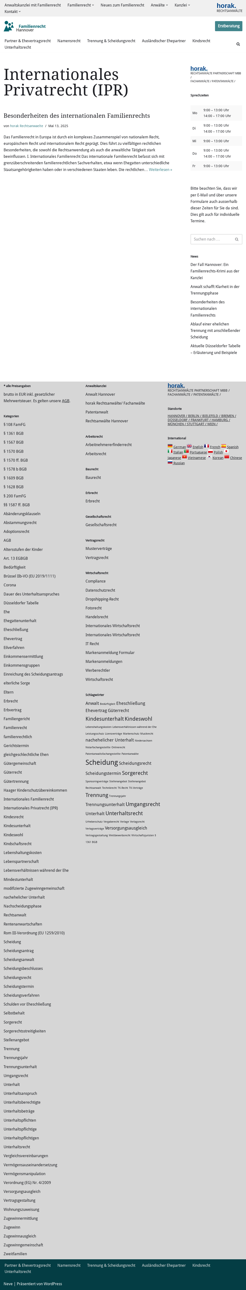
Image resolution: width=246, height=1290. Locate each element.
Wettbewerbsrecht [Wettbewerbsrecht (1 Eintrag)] (119, 835)
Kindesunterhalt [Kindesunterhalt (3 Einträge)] (105, 719)
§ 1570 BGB (14, 451)
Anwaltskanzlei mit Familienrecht (33, 5)
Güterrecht (13, 772)
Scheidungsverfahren (21, 995)
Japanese (174, 458)
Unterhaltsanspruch (20, 1093)
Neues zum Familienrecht (122, 5)
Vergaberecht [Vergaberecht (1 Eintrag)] (111, 821)
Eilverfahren (14, 647)
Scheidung (12, 942)
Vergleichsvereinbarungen (26, 1156)
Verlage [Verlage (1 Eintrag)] (124, 821)
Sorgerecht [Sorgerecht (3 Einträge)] (135, 773)
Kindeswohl (13, 835)
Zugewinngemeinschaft (23, 1245)
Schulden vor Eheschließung (27, 1004)
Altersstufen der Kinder (23, 549)
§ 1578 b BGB (15, 469)
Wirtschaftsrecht (99, 679)
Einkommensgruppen (22, 665)
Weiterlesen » (160, 169)
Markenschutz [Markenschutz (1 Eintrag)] (131, 733)
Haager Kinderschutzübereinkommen (35, 790)
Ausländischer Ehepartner (164, 41)
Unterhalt (12, 1084)
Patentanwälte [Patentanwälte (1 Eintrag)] (130, 753)
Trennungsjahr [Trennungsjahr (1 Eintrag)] (117, 796)
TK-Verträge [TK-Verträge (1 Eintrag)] (136, 787)
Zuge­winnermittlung (21, 1218)
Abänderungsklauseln (22, 514)
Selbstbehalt (14, 1013)
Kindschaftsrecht (17, 844)
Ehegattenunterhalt (20, 620)
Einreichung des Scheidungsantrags (33, 674)
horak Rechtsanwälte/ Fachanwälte (115, 403)
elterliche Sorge (17, 683)
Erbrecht (11, 701)
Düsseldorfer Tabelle (21, 603)
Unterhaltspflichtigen (21, 1138)
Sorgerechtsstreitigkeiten (25, 1031)
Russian (178, 463)
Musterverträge (99, 548)
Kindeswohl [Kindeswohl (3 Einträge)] (138, 719)
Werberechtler (98, 670)
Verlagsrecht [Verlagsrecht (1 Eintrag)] (137, 821)
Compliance (96, 581)
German (179, 447)
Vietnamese (197, 458)
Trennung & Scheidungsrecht (111, 41)
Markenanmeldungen (104, 661)
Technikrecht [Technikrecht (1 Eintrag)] (109, 787)
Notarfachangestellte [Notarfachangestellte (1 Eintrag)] (98, 747)
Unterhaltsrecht (18, 47)
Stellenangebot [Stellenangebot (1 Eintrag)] (118, 781)
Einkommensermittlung (23, 656)
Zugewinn (12, 1227)
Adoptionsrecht (16, 531)
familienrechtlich (18, 737)
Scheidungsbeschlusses (23, 968)
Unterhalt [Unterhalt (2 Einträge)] (95, 813)
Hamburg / (221, 420)
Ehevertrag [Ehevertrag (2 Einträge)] (96, 710)
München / (177, 424)
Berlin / (195, 416)
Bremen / (228, 416)
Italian (178, 452)
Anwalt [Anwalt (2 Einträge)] (92, 703)
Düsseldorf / (179, 420)
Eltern (8, 692)
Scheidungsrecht (17, 977)
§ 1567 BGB (14, 442)
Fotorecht (94, 608)
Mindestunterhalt (18, 879)
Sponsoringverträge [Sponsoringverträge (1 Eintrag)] (97, 781)
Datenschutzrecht (100, 590)
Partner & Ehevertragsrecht (28, 41)
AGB (65, 401)
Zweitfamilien (15, 1254)
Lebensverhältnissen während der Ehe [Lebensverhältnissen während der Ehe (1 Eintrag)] (134, 727)
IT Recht (92, 644)
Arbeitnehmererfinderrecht (109, 444)
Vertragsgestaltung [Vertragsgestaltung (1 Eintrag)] (97, 835)
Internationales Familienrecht (29, 799)
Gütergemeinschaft (20, 763)
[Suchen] (238, 44)
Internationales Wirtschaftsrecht (113, 626)
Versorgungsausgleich (22, 1191)
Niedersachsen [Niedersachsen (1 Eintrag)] (143, 740)
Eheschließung (16, 629)
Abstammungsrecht (20, 522)
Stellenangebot (16, 1040)
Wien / (212, 424)
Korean (218, 458)
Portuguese (198, 452)
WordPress (53, 1284)
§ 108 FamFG (14, 424)
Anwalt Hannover (100, 394)
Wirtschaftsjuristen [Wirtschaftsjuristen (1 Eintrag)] (142, 835)
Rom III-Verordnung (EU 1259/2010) (34, 933)
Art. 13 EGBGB (16, 558)
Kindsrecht (201, 41)
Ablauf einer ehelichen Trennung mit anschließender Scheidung (215, 330)
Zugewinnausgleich (20, 1236)
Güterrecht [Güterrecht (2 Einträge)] (118, 710)
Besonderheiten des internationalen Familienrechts (77, 115)
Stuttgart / (197, 424)
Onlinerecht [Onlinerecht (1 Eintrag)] (118, 747)
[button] (93, 5)
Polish (218, 452)
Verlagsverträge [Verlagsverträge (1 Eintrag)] (95, 828)
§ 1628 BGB (14, 487)
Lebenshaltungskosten (23, 852)
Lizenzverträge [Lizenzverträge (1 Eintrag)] (113, 733)
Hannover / (178, 416)
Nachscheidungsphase (23, 906)
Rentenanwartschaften (23, 924)
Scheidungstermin (19, 986)
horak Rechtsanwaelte (26, 126)
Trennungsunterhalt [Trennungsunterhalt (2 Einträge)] (105, 804)
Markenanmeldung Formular (110, 652)
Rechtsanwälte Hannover (107, 421)
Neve (8, 1284)
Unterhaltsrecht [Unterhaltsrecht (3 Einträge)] (124, 813)
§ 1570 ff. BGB (16, 460)
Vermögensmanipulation (24, 1174)
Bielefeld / (211, 416)
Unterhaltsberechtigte (22, 1102)
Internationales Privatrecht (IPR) (31, 808)
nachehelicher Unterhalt (24, 897)
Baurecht (93, 477)
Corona (10, 585)
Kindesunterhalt (17, 826)
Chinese (236, 458)
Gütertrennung (16, 781)
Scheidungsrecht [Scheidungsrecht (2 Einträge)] (135, 763)
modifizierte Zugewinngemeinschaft (34, 888)
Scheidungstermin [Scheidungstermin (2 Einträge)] (103, 773)
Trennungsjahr (16, 1057)
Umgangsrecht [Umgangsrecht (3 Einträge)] (143, 804)
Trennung (11, 1049)
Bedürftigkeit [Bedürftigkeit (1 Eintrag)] (107, 704)
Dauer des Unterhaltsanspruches (31, 594)
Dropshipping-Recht (102, 599)
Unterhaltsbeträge (19, 1111)
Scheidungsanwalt (19, 959)
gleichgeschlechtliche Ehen (26, 754)
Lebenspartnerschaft (21, 861)
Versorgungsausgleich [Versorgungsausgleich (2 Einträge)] (126, 828)
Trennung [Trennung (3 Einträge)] (97, 795)
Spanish (233, 447)
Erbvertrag (12, 710)
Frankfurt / (201, 420)
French (215, 447)
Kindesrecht (14, 817)
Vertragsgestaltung (19, 1200)
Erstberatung (229, 26)
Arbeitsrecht (96, 454)
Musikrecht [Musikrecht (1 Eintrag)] (146, 733)
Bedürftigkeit (14, 567)
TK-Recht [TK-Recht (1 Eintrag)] (123, 787)
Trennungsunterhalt (20, 1067)
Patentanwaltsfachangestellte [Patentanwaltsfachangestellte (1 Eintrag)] (103, 753)
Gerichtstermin (16, 745)
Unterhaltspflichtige (20, 1129)
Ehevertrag (13, 638)
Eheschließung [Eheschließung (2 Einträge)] (130, 703)
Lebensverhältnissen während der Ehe (36, 870)
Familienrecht (15, 727)
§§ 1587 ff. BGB (17, 505)
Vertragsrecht (97, 557)
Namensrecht (68, 41)
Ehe (7, 612)
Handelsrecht (97, 617)
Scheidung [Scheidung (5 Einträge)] (102, 762)
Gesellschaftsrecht (101, 525)
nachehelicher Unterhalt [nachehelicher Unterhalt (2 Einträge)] (110, 740)
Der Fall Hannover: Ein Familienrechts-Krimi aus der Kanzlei (215, 271)
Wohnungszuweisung (21, 1209)
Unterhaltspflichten (20, 1120)
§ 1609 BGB (14, 478)
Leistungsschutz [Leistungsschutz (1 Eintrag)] (95, 733)
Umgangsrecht (16, 1075)
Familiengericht (17, 719)
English (198, 447)
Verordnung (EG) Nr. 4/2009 (27, 1182)
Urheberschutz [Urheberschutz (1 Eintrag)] (94, 821)
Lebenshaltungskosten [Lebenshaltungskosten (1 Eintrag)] (98, 727)
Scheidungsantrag (19, 950)
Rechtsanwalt (15, 915)
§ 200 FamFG (15, 496)
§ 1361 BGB (14, 433)
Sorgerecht (13, 1022)
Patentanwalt (97, 412)
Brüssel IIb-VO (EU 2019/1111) (29, 576)
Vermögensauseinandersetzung (30, 1165)
